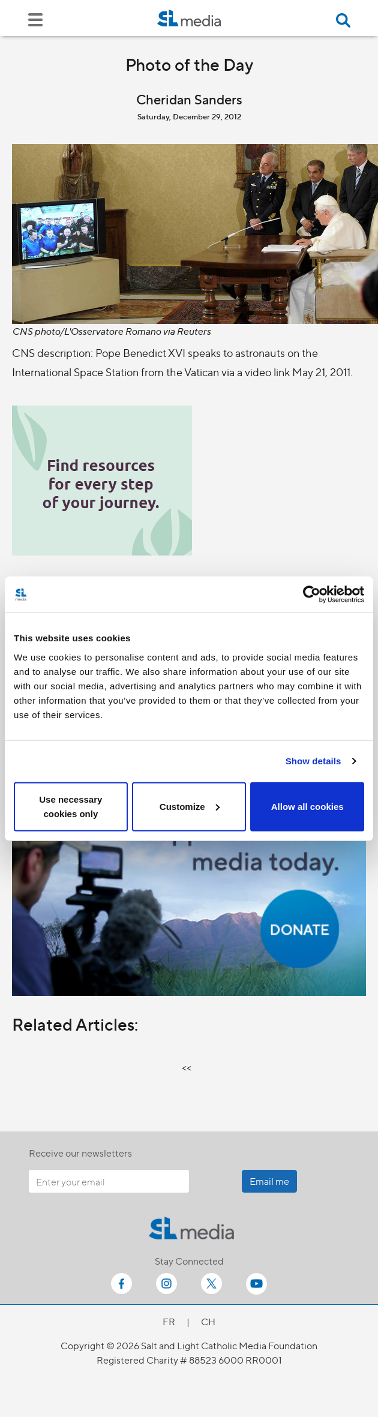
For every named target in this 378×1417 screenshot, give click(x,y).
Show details (313, 761)
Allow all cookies (307, 806)
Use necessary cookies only (70, 806)
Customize (190, 806)
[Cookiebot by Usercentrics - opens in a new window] (311, 595)
